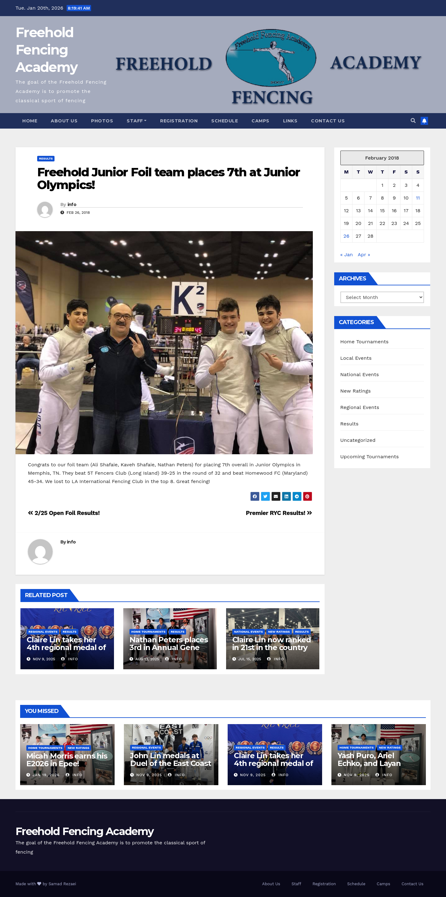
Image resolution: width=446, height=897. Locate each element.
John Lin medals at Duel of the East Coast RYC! (170, 763)
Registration (179, 121)
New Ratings (279, 631)
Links (290, 121)
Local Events (356, 358)
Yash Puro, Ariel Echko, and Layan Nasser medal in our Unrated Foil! (374, 767)
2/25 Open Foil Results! (64, 513)
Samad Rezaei (62, 884)
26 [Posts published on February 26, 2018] (346, 236)
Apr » (364, 254)
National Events (248, 631)
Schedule (224, 121)
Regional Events (42, 631)
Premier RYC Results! (279, 513)
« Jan (346, 254)
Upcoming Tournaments (369, 456)
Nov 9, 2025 (149, 775)
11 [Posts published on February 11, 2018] (418, 198)
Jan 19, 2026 (46, 775)
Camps (260, 121)
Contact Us (328, 121)
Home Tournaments (148, 631)
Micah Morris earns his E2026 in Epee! (66, 759)
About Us (64, 121)
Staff (136, 121)
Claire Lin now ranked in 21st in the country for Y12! (271, 647)
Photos (102, 121)
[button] (413, 121)
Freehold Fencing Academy (46, 49)
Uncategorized (358, 440)
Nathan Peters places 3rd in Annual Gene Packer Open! (168, 647)
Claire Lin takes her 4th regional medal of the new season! (66, 647)
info (72, 204)
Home (29, 121)
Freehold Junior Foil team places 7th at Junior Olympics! (168, 178)
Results (46, 158)
